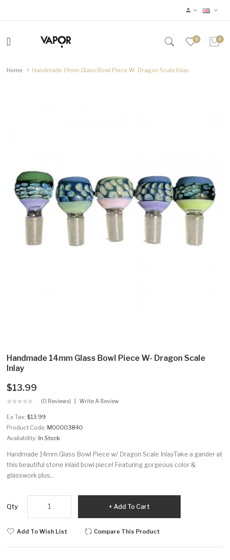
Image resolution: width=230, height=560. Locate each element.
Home (14, 70)
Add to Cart (132, 506)
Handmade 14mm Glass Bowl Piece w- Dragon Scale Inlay (110, 70)
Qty (12, 506)
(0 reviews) (56, 401)
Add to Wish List (42, 531)
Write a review (99, 401)
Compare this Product (127, 531)
